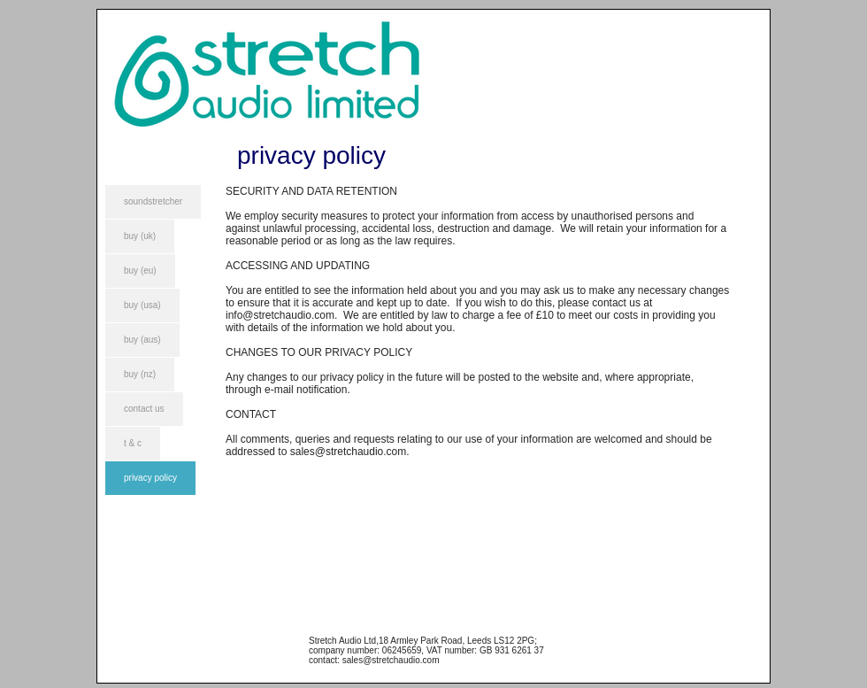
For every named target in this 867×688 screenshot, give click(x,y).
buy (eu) (140, 270)
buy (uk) (140, 236)
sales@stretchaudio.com (348, 451)
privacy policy (150, 478)
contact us (144, 409)
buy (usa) (142, 305)
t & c (133, 443)
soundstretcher (153, 201)
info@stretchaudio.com (280, 315)
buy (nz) (140, 374)
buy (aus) (142, 339)
